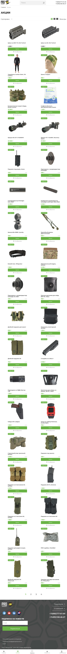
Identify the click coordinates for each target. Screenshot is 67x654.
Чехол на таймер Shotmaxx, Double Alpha (49, 422)
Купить (17, 49)
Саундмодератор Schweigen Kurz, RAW (16, 201)
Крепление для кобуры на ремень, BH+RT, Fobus (48, 390)
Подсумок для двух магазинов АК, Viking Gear (50, 580)
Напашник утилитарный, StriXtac (48, 327)
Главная (3, 7)
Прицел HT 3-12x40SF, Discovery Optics (50, 138)
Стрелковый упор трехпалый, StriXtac (17, 454)
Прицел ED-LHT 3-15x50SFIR (16, 137)
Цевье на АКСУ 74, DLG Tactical (17, 43)
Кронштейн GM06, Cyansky (16, 232)
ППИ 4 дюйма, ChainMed (48, 548)
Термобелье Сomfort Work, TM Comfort (17, 75)
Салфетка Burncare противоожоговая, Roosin (48, 106)
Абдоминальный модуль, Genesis (48, 264)
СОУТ (4, 644)
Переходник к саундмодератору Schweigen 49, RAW (17, 296)
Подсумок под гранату (47, 453)
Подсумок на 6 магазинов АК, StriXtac (16, 485)
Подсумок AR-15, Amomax (48, 485)
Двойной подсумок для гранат (17, 327)
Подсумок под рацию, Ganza (16, 169)
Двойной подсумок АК (14, 358)
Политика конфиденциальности (12, 641)
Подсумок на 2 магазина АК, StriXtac (16, 517)
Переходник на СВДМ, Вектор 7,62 (16, 390)
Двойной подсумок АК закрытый (14, 580)
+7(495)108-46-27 (60, 4)
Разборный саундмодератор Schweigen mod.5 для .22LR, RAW (50, 201)
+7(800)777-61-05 (60, 2)
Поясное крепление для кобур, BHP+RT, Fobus (50, 296)
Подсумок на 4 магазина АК (49, 516)
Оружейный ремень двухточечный (47, 233)
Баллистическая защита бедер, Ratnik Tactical (17, 106)
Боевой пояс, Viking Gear (15, 264)
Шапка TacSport (45, 74)
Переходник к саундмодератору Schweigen (50, 170)
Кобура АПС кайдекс (14, 421)
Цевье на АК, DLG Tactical (48, 43)
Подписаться (15, 629)
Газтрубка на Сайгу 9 (47, 358)
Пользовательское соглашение (12, 639)
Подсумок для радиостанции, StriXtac (17, 548)
